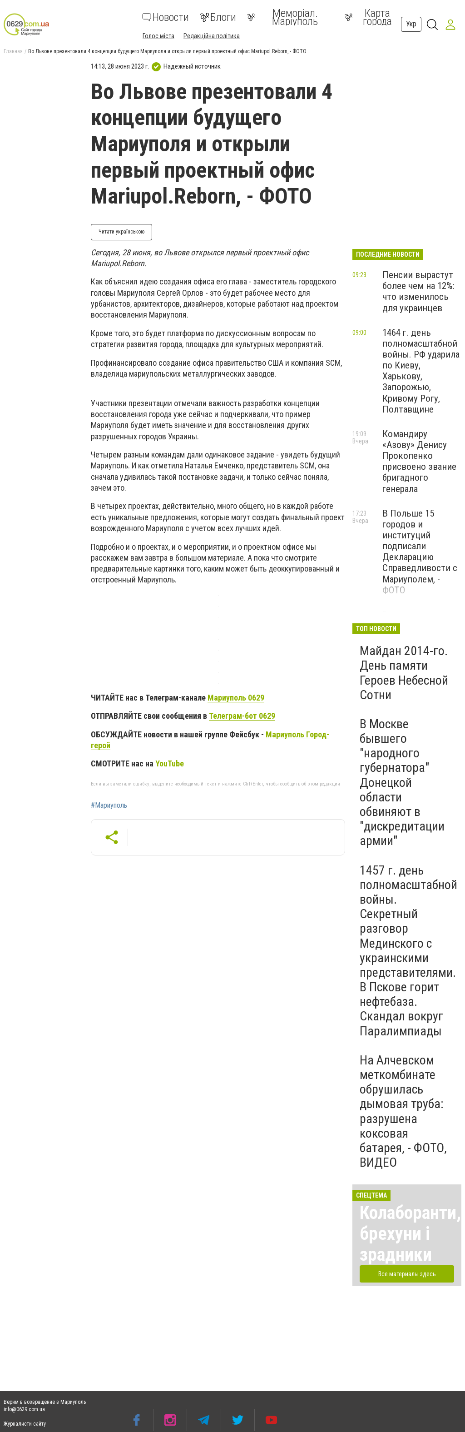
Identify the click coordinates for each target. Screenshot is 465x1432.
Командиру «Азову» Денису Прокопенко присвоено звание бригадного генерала (419, 461)
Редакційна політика (211, 36)
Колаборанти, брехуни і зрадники (410, 1233)
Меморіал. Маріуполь (282, 17)
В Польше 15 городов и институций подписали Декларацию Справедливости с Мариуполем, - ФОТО (419, 552)
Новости (165, 17)
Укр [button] (411, 24)
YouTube (169, 763)
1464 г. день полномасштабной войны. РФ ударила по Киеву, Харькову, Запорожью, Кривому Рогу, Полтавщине (421, 371)
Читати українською (121, 232)
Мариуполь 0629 (236, 697)
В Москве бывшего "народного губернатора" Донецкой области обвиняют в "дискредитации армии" (402, 782)
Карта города (368, 17)
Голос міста (158, 36)
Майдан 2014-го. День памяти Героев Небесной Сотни (404, 672)
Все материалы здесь (407, 1274)
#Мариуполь (109, 805)
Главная (13, 51)
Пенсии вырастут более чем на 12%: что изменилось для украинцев (418, 291)
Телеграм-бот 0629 (242, 716)
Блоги (218, 17)
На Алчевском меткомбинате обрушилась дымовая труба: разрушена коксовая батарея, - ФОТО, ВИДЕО (403, 1111)
